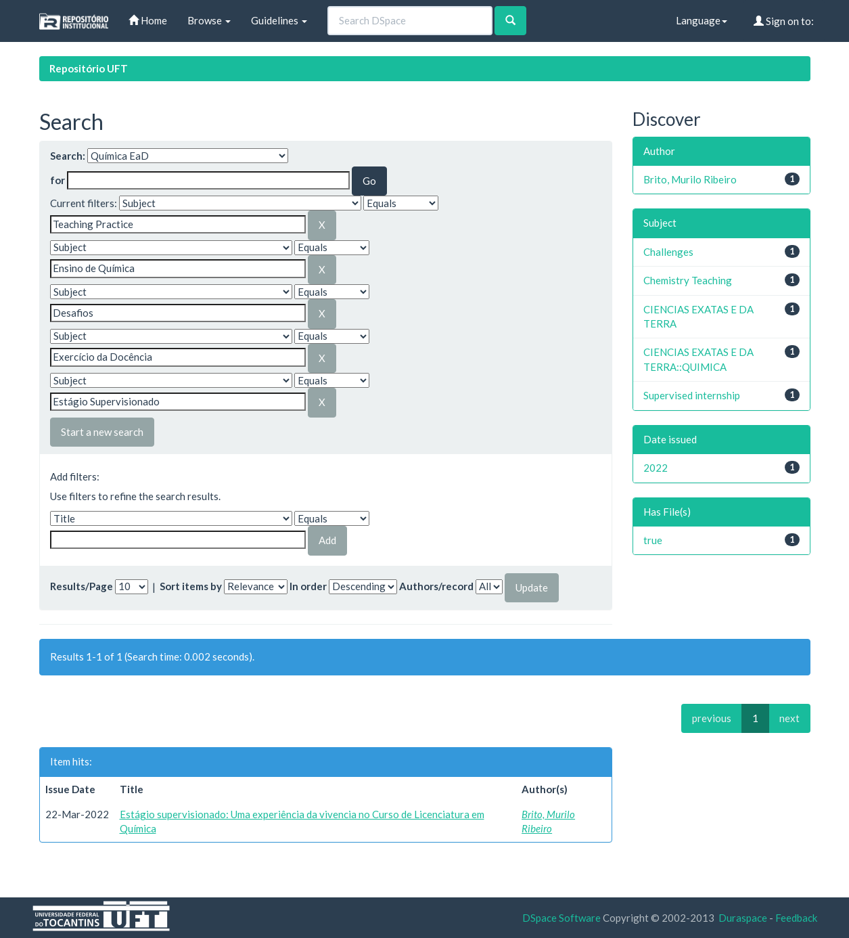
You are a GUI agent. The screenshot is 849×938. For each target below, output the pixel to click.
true (652, 540)
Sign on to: (784, 21)
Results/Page (81, 586)
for (57, 180)
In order (308, 586)
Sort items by (191, 586)
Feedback (796, 918)
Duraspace (742, 918)
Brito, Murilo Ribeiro (690, 179)
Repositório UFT (88, 68)
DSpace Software (561, 918)
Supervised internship (691, 395)
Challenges (668, 252)
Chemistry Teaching (687, 280)
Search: (67, 156)
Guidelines (279, 20)
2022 (655, 468)
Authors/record (436, 586)
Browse (209, 20)
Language (701, 20)
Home (148, 20)
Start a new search (102, 432)
